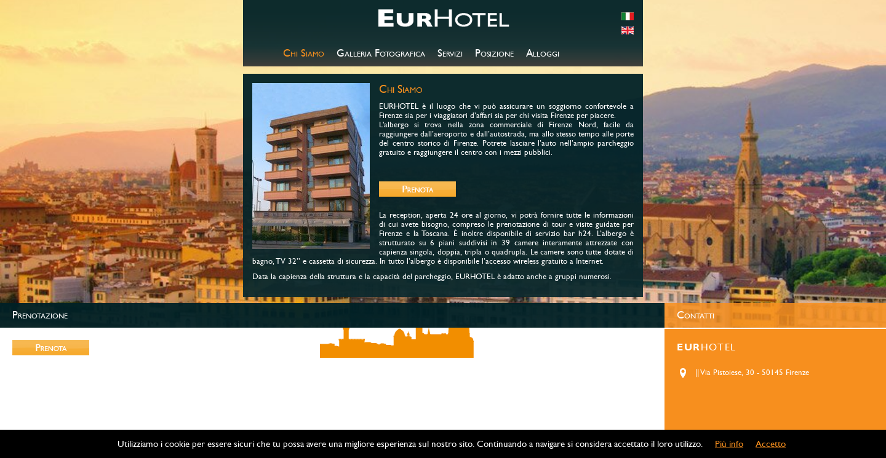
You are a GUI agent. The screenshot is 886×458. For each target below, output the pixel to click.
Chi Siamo (303, 53)
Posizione (494, 53)
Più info (729, 443)
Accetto (771, 443)
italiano (627, 16)
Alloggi (542, 53)
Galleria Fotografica (381, 53)
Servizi (450, 53)
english (627, 30)
